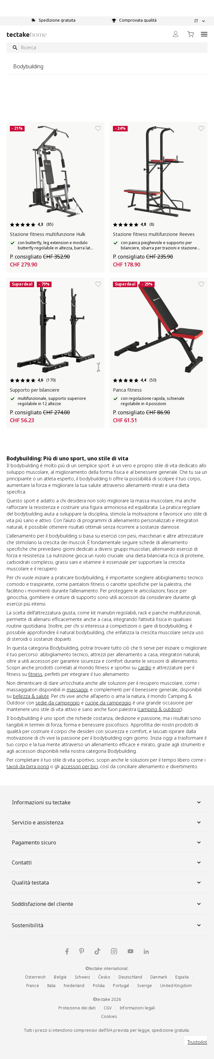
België (60, 977)
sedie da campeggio (57, 703)
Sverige (144, 985)
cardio (144, 667)
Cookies (109, 1016)
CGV (108, 1008)
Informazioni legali (137, 1008)
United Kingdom (176, 985)
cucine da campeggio (108, 703)
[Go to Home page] (27, 34)
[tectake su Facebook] (67, 951)
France (32, 985)
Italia (51, 985)
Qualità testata (107, 882)
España (182, 977)
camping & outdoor (160, 709)
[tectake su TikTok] (97, 951)
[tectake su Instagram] (114, 951)
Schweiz (82, 977)
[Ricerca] (107, 47)
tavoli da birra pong (28, 766)
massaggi (77, 689)
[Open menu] (204, 34)
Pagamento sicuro (107, 842)
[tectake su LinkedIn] (146, 951)
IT (199, 21)
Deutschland (130, 977)
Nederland (74, 985)
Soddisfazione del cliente (107, 904)
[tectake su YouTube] (130, 951)
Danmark (158, 977)
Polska (99, 985)
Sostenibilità (107, 925)
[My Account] (175, 34)
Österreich (35, 977)
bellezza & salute (31, 696)
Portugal (121, 985)
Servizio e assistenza (107, 822)
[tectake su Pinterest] (81, 951)
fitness (35, 674)
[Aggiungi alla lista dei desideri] (98, 128)
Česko (104, 977)
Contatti (107, 862)
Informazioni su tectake (107, 802)
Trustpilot (197, 1042)
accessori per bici (79, 766)
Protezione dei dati (76, 1008)
